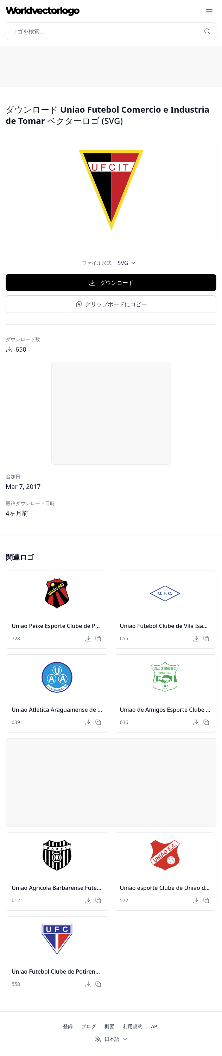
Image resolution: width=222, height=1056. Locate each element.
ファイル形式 (97, 262)
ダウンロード (111, 283)
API (155, 1026)
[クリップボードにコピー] (98, 638)
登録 (68, 1026)
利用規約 (132, 1026)
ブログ (88, 1026)
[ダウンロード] (88, 638)
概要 (109, 1026)
